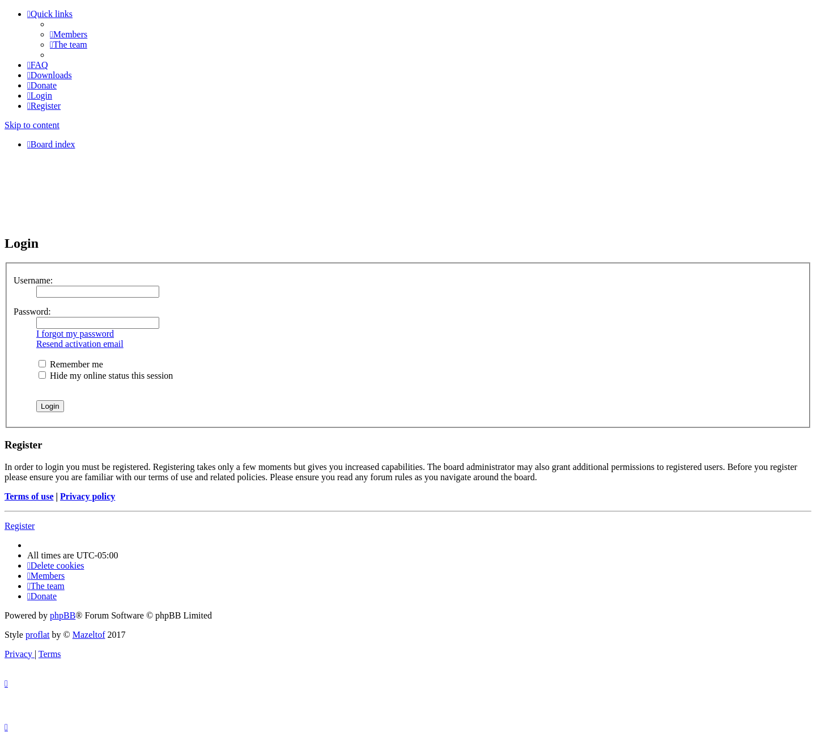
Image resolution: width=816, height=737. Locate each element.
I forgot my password (75, 333)
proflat (38, 634)
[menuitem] (68, 34)
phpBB (62, 615)
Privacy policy (87, 496)
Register (20, 526)
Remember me (71, 364)
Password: (32, 311)
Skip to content (32, 125)
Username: (33, 280)
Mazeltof (89, 634)
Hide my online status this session (106, 375)
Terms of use (29, 496)
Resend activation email (80, 344)
